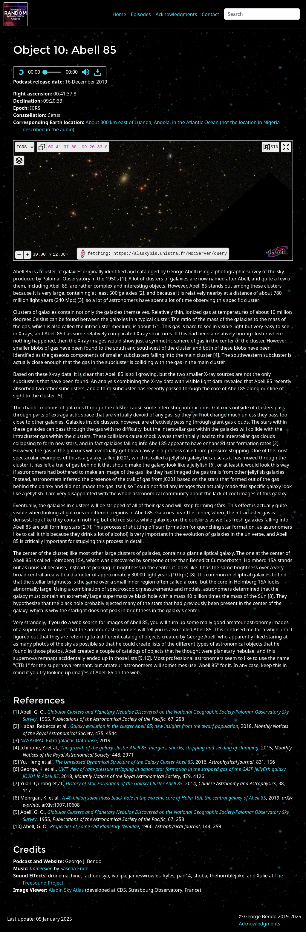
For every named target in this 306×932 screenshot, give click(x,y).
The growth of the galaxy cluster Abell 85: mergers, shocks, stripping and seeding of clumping (159, 747)
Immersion (41, 868)
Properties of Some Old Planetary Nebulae (94, 826)
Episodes (141, 14)
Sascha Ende (74, 868)
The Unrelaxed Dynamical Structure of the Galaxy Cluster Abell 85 (124, 762)
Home (119, 14)
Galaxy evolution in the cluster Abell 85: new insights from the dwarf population (154, 726)
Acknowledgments (176, 14)
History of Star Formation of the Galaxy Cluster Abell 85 (124, 783)
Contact (210, 14)
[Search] (262, 14)
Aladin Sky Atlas (66, 890)
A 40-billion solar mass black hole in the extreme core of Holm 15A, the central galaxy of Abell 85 (164, 797)
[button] (85, 72)
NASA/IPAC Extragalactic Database (58, 740)
